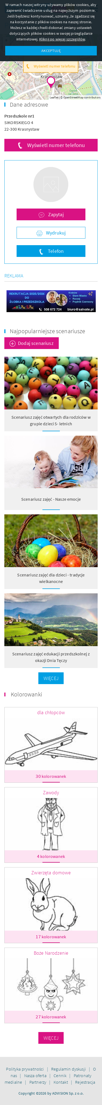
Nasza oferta (35, 1075)
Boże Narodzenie (51, 953)
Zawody (51, 792)
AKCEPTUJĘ (50, 50)
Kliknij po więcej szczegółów (62, 39)
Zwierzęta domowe (51, 872)
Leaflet (54, 97)
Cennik (60, 1075)
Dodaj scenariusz (36, 343)
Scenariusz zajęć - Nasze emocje (51, 499)
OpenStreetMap (73, 97)
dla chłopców (51, 712)
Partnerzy (38, 1082)
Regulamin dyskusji (69, 1069)
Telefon (55, 251)
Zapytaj (55, 214)
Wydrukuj (55, 233)
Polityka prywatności (25, 1069)
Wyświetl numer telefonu (56, 145)
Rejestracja (85, 1082)
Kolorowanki (26, 694)
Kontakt (61, 1082)
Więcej (51, 678)
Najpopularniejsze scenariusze (47, 331)
